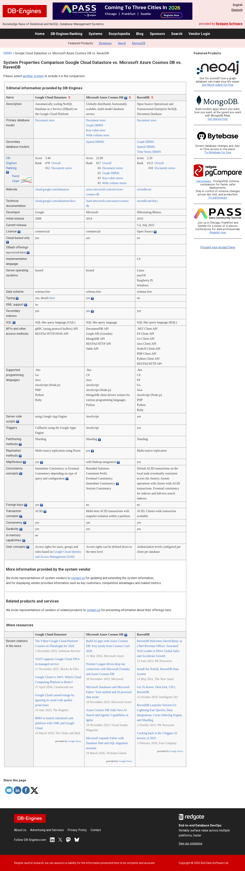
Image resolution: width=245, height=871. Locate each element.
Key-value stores (112, 178)
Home (40, 34)
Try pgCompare (217, 197)
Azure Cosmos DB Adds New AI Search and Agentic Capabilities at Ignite (107, 715)
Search (176, 34)
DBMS (7, 53)
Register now (218, 232)
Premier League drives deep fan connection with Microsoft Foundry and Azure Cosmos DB (108, 669)
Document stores (61, 168)
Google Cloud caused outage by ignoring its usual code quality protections (54, 700)
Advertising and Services (47, 830)
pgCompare (203, 181)
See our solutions (190, 843)
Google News (74, 741)
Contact (96, 830)
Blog (139, 34)
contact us (78, 578)
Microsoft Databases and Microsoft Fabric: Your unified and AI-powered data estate (109, 692)
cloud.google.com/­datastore (52, 189)
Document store (45, 120)
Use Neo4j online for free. (218, 85)
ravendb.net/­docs (147, 200)
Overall (55, 163)
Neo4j (122, 43)
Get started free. (218, 119)
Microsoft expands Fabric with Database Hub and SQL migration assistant (107, 743)
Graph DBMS (94, 125)
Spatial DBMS (95, 141)
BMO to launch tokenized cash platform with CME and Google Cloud (54, 723)
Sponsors (157, 34)
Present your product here (217, 247)
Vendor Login (199, 34)
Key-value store (96, 130)
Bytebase (105, 43)
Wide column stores (114, 183)
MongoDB (138, 43)
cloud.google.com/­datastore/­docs (55, 200)
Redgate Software (229, 24)
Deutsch (237, 10)
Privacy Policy (77, 830)
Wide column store (97, 135)
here (52, 298)
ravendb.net (144, 189)
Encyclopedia (119, 34)
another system (33, 76)
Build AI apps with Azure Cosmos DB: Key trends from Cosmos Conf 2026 (108, 646)
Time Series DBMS (149, 151)
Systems (95, 34)
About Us (20, 830)
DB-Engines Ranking (66, 34)
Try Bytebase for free (217, 152)
